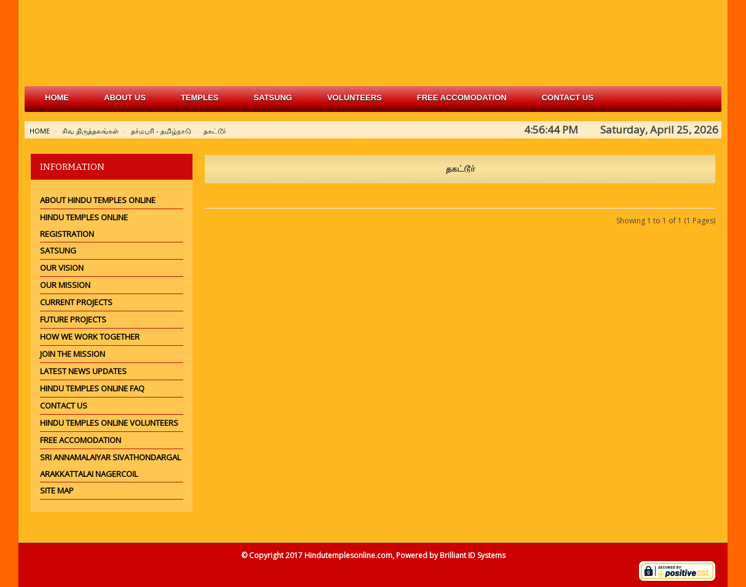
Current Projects (76, 302)
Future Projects (73, 319)
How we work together (90, 336)
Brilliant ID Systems (473, 555)
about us (125, 97)
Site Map (57, 490)
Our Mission (65, 284)
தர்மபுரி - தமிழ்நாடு (161, 130)
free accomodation (462, 97)
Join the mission (72, 353)
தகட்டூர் (215, 130)
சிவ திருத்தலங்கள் (90, 130)
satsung (272, 97)
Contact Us (567, 97)
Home (57, 97)
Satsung (58, 250)
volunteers (354, 97)
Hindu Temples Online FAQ (92, 388)
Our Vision (62, 267)
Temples (199, 97)
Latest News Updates (83, 371)
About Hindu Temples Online (98, 200)
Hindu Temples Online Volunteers (109, 422)
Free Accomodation (80, 439)
